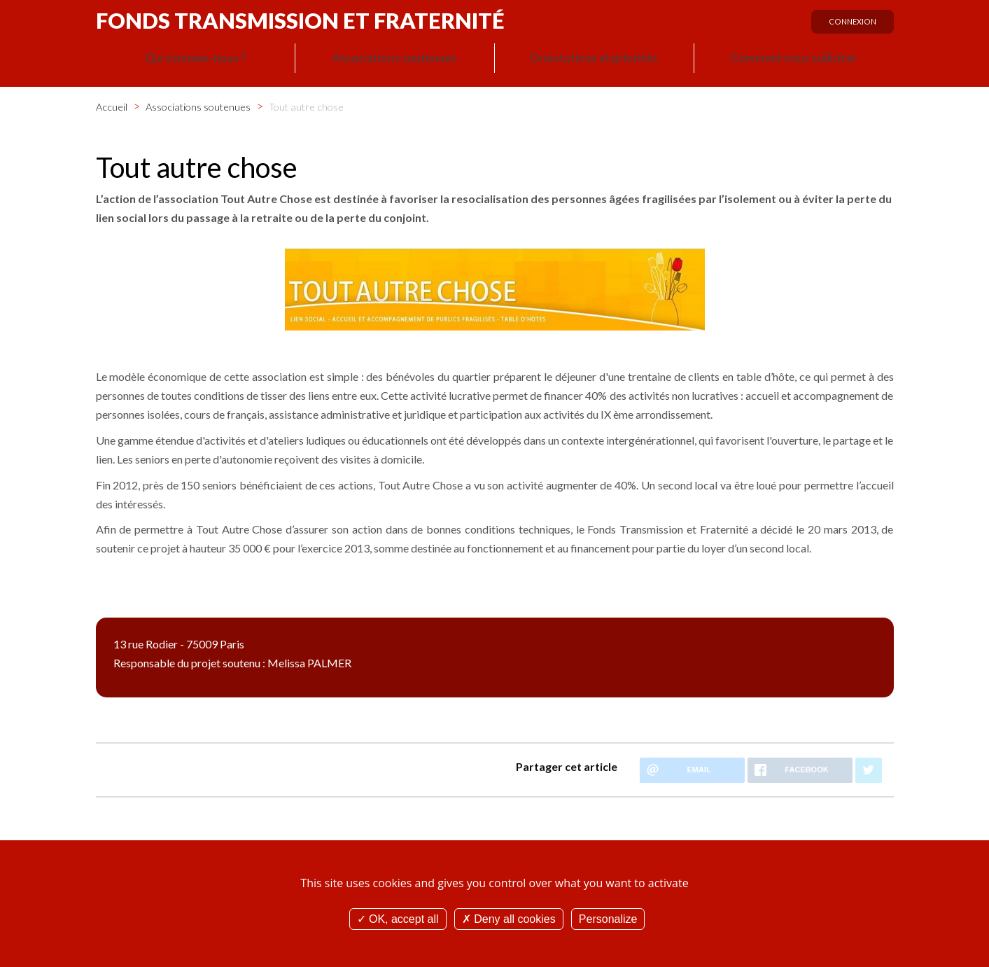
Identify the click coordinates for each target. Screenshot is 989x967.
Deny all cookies (509, 919)
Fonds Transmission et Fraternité (300, 20)
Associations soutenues (394, 60)
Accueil (111, 104)
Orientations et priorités (594, 60)
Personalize (608, 919)
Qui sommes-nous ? (195, 60)
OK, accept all (398, 919)
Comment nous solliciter (794, 60)
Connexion (849, 26)
